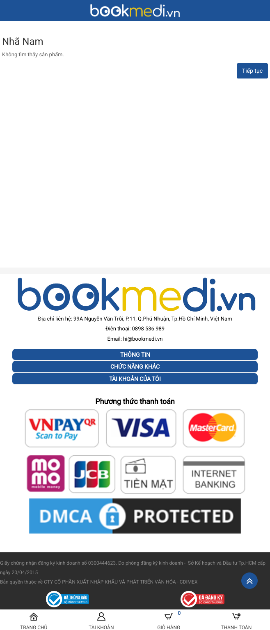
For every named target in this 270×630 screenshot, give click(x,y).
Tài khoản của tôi (135, 379)
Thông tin (135, 354)
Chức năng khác (135, 366)
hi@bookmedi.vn (142, 339)
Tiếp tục (252, 71)
